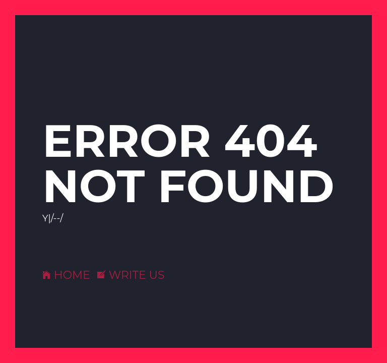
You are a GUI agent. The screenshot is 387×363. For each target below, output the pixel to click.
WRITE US (131, 275)
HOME (66, 275)
